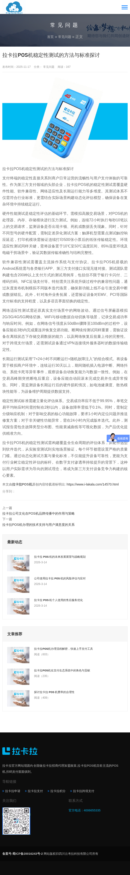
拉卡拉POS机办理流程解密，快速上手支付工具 (63, 648)
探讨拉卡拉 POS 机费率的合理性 (54, 692)
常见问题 (64, 37)
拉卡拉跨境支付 (83, 791)
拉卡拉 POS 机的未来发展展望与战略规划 (60, 556)
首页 (50, 37)
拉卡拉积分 (58, 791)
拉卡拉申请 (12, 791)
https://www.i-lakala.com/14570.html (93, 484)
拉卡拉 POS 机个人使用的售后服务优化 (58, 600)
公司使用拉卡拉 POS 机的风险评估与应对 (60, 578)
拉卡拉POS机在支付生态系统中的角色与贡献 (62, 670)
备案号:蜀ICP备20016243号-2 (22, 853)
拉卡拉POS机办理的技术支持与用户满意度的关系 (38, 524)
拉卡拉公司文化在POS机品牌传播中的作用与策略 (38, 513)
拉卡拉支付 (35, 791)
